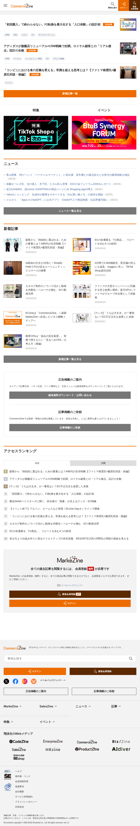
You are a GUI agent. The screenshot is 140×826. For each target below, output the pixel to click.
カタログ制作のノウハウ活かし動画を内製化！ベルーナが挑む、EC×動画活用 (46, 290)
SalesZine (48, 706)
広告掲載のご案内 (36, 691)
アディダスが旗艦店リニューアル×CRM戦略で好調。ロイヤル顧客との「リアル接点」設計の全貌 (57, 48)
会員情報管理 (21, 781)
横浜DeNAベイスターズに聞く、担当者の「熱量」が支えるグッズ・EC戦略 (52, 501)
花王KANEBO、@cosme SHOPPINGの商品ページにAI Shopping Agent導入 (55, 189)
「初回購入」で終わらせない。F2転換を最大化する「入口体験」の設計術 (59, 24)
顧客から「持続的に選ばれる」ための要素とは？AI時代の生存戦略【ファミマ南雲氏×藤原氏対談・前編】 (46, 243)
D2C (15, 35)
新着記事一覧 (70, 93)
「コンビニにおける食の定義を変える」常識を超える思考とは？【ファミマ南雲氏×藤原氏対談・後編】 (60, 72)
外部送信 (19, 807)
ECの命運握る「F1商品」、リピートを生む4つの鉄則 (114, 241)
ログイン (69, 603)
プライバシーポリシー (26, 802)
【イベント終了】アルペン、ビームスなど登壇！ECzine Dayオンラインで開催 (54, 508)
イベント (47, 722)
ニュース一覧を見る (70, 210)
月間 (103, 463)
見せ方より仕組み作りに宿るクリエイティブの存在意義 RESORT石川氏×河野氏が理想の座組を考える (69, 538)
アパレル (17, 59)
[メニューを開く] (5, 5)
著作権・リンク (22, 776)
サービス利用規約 (24, 796)
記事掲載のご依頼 (70, 427)
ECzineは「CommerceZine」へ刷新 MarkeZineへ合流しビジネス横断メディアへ (47, 316)
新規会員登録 (69, 594)
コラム (24, 35)
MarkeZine (13, 706)
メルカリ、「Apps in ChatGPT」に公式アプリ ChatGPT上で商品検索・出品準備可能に (63, 199)
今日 (37, 463)
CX (33, 35)
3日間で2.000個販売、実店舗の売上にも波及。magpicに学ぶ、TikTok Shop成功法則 (115, 266)
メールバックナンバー (70, 585)
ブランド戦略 (58, 59)
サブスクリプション (46, 35)
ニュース (83, 706)
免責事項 (19, 786)
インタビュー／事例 (33, 59)
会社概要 (19, 791)
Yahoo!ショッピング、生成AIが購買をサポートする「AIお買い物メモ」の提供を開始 (60, 194)
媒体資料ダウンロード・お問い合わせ (70, 395)
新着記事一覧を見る (70, 359)
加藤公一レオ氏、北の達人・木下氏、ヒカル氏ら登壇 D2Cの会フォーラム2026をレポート (64, 183)
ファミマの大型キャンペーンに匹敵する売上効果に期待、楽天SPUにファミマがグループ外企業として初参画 (115, 292)
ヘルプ (18, 771)
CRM (7, 35)
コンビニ (8, 83)
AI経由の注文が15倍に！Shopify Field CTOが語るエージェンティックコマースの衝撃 (45, 266)
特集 (9, 722)
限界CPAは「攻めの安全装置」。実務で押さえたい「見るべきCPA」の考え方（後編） (46, 340)
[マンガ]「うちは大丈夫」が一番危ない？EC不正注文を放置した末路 (114, 314)
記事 (116, 706)
